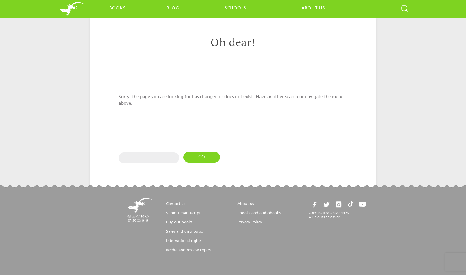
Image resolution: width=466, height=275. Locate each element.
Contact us (175, 204)
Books (117, 8)
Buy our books (179, 222)
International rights (183, 241)
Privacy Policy (249, 222)
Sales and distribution (186, 231)
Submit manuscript (183, 213)
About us (313, 8)
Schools (235, 8)
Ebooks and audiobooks (259, 213)
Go (201, 157)
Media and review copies (188, 250)
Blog (172, 8)
